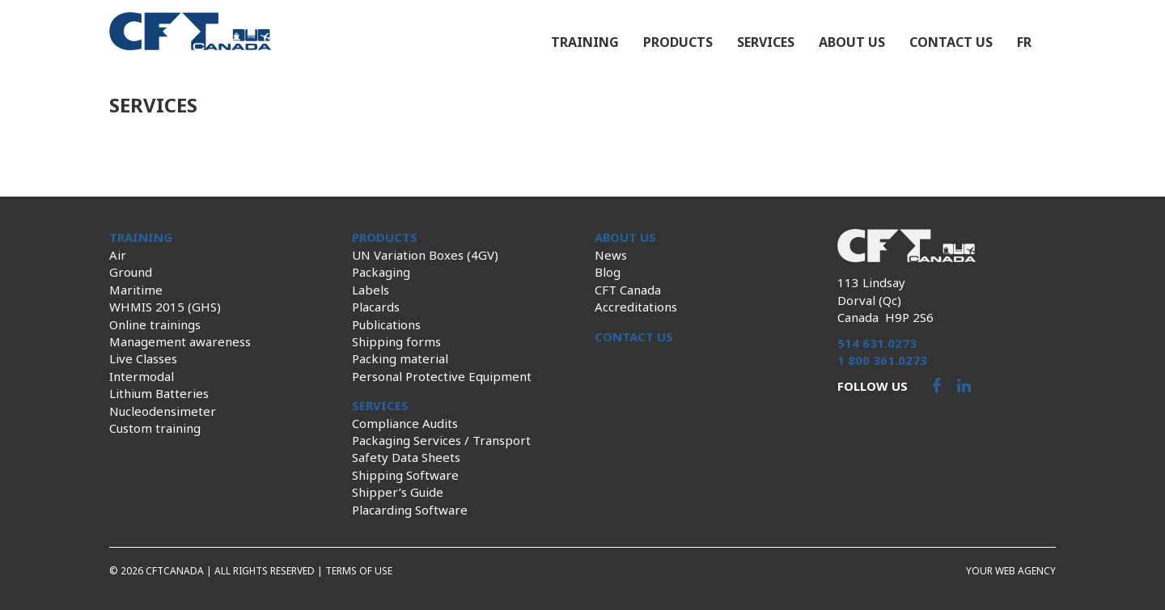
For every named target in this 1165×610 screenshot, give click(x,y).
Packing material (400, 358)
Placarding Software (410, 510)
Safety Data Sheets (406, 457)
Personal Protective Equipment (442, 376)
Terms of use (358, 571)
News (611, 255)
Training (585, 42)
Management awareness (180, 341)
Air (117, 255)
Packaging (381, 272)
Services (765, 42)
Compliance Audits (405, 423)
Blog (608, 272)
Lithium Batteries (159, 393)
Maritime (136, 290)
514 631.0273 (877, 343)
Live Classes (143, 358)
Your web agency (1011, 571)
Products (678, 42)
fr (1024, 42)
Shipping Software (405, 475)
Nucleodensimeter (162, 411)
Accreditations (636, 307)
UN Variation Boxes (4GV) (425, 255)
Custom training (155, 428)
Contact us (951, 42)
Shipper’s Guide (397, 492)
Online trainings (155, 324)
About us (852, 42)
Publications (386, 324)
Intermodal (141, 376)
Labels (370, 290)
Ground (130, 272)
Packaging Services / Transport (441, 440)
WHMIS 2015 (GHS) (165, 307)
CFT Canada (628, 290)
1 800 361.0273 (882, 360)
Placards (376, 307)
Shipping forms (396, 341)
